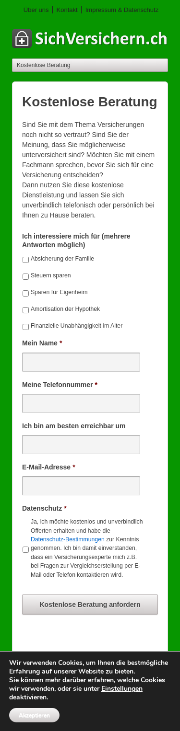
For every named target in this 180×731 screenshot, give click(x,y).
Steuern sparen (51, 275)
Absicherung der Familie (62, 258)
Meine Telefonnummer (59, 384)
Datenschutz (44, 508)
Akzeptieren (34, 715)
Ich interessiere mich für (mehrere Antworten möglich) (76, 240)
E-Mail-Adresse (48, 467)
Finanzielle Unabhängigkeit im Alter (76, 325)
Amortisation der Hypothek (65, 309)
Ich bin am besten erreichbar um (74, 426)
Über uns (36, 9)
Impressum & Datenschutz (121, 9)
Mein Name (42, 343)
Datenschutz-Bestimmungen (68, 539)
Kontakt (67, 9)
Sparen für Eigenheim (59, 292)
